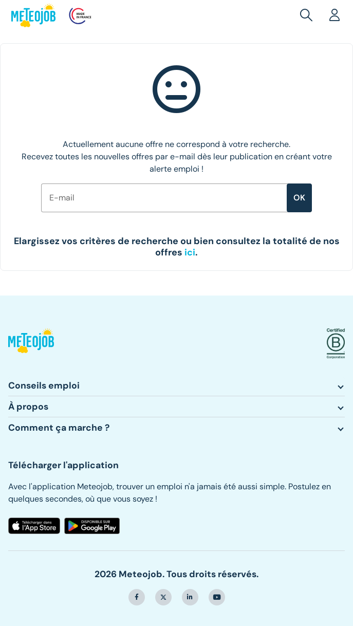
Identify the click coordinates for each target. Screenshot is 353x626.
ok (299, 197)
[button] (308, 15)
